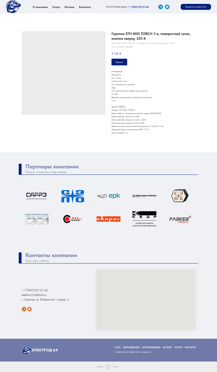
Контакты (85, 7)
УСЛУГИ (178, 347)
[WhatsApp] (167, 7)
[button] (196, 7)
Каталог (70, 7)
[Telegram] (160, 7)
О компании (40, 7)
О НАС (117, 347)
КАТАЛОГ (167, 347)
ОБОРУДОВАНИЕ (131, 347)
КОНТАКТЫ (190, 347)
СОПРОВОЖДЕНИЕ (151, 347)
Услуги (56, 7)
